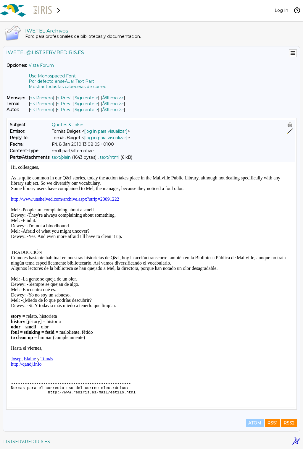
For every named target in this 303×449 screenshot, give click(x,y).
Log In (281, 10)
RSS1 (272, 423)
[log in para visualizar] (106, 131)
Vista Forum (41, 65)
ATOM (254, 423)
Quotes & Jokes (68, 124)
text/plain (61, 157)
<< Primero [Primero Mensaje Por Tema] (41, 103)
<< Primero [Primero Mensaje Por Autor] (41, 109)
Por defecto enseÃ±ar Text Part (61, 81)
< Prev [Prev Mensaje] (63, 98)
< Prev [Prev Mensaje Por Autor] (63, 109)
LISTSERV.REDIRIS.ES (26, 441)
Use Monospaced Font (52, 76)
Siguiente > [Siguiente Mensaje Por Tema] (86, 103)
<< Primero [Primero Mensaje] (41, 98)
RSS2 (288, 423)
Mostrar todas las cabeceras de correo (68, 86)
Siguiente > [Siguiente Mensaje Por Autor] (86, 109)
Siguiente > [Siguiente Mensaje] (86, 98)
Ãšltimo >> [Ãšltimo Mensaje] (113, 98)
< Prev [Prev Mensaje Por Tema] (63, 103)
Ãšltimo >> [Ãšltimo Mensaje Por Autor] (113, 109)
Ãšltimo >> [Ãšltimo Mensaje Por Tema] (113, 103)
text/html (109, 157)
